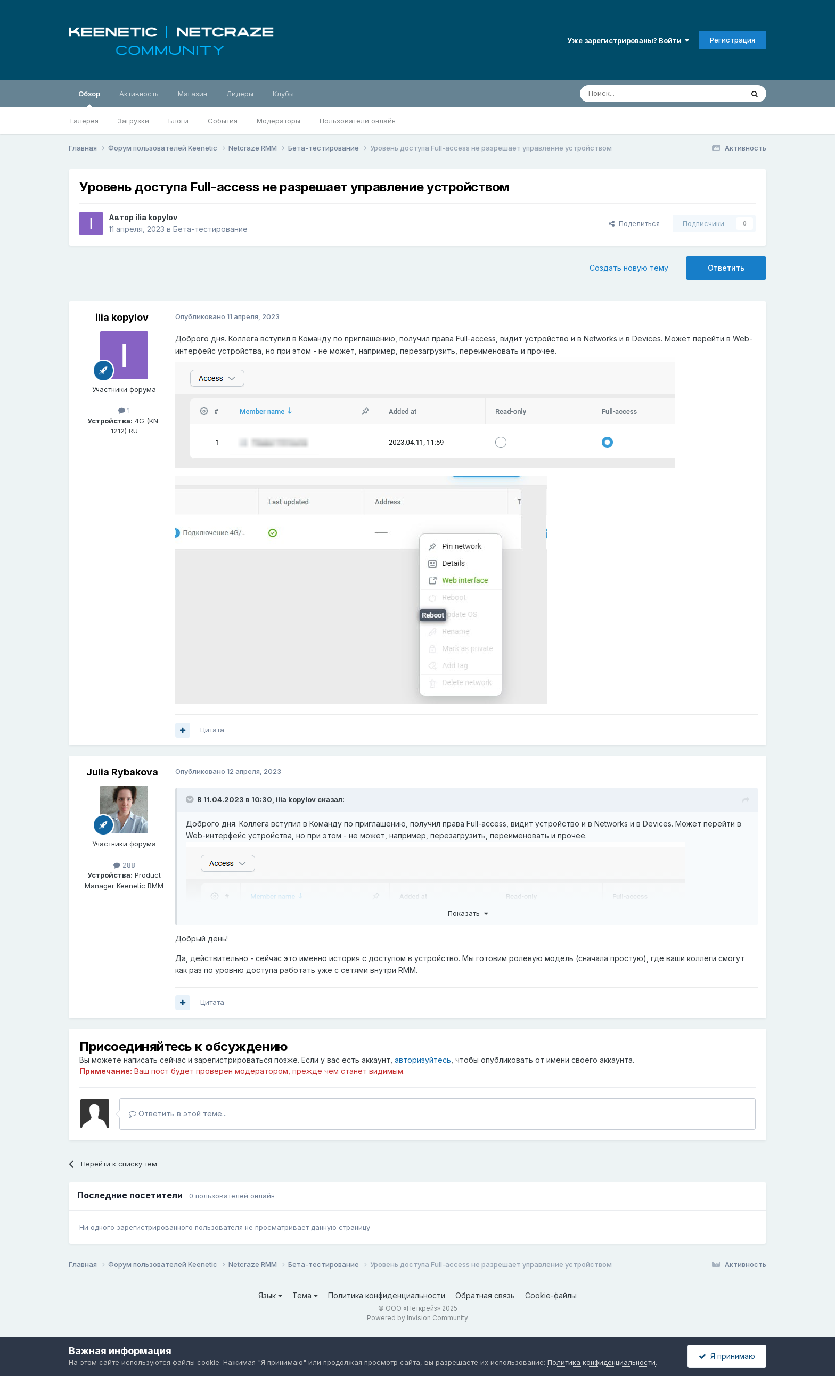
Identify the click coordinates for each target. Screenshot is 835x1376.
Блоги (178, 120)
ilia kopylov (156, 217)
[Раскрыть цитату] (190, 799)
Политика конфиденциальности (386, 1295)
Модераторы (278, 120)
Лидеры (239, 93)
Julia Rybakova (122, 772)
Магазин (192, 93)
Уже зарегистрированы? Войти (628, 40)
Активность (139, 93)
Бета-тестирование (210, 228)
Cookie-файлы (551, 1295)
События (223, 120)
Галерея (84, 120)
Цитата (212, 729)
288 (124, 865)
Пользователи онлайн (358, 120)
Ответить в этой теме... (178, 1113)
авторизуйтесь (423, 1059)
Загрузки (133, 120)
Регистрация (732, 40)
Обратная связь (485, 1295)
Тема (305, 1295)
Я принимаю (727, 1356)
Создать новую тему (629, 267)
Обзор (89, 98)
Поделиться (634, 223)
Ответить (726, 267)
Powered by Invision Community (417, 1318)
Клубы (283, 93)
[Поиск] (637, 93)
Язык (270, 1295)
